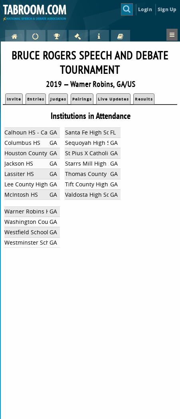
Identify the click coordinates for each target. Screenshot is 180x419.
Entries (35, 99)
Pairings (82, 99)
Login (145, 9)
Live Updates (113, 99)
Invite (14, 99)
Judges (58, 99)
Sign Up (167, 9)
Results (144, 99)
